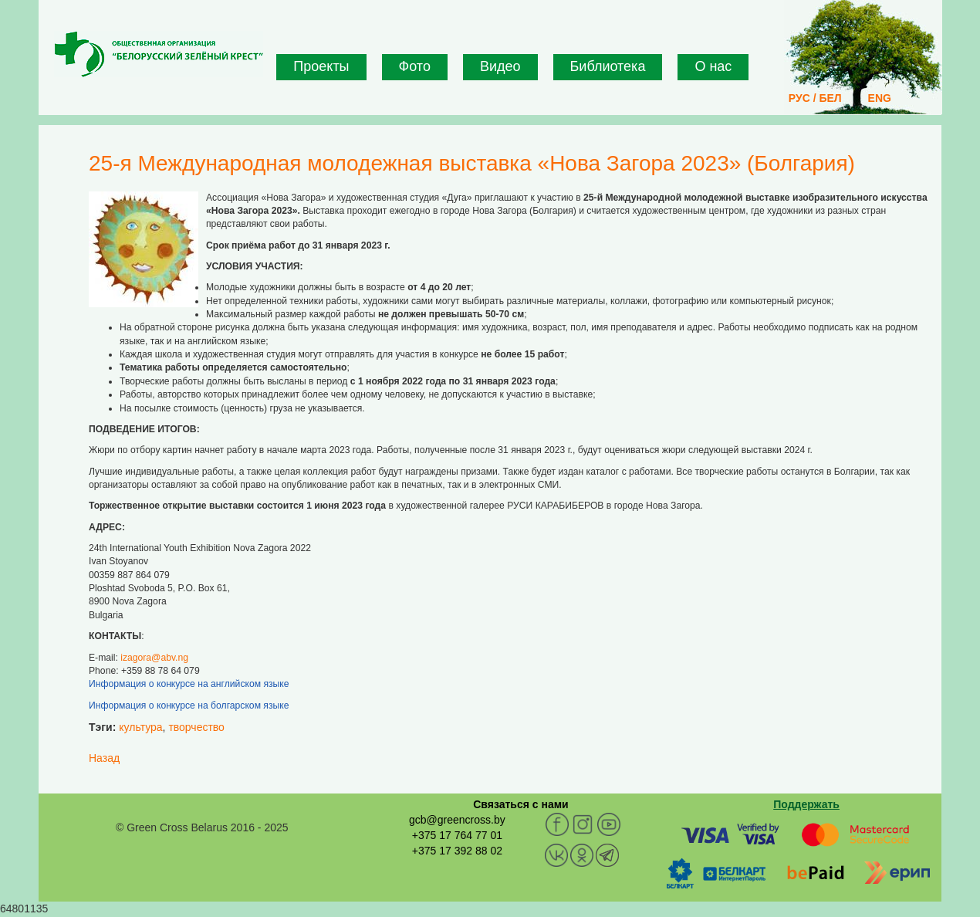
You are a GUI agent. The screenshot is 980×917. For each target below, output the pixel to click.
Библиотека (608, 66)
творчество (196, 727)
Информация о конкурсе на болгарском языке (189, 705)
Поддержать (806, 804)
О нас (713, 66)
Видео (500, 66)
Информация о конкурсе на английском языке (189, 683)
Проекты (321, 66)
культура (140, 727)
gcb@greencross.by (457, 820)
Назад (104, 758)
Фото (415, 66)
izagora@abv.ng (154, 657)
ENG (879, 98)
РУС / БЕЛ (815, 98)
